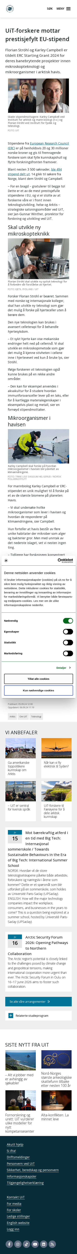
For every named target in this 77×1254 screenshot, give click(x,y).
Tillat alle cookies (38, 678)
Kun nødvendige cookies (38, 690)
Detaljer (61, 667)
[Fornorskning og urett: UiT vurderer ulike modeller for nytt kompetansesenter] (20, 1113)
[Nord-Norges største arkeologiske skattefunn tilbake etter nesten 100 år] (56, 1070)
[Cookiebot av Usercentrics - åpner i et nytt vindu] (57, 560)
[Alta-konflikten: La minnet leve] (56, 1107)
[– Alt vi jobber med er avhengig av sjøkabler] (20, 1069)
